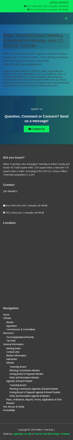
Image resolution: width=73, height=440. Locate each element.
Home (6, 314)
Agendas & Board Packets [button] (19, 381)
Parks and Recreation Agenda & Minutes (29, 395)
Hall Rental (11, 359)
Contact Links (13, 351)
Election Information (16, 355)
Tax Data (10, 340)
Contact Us (36, 129)
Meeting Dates (13, 348)
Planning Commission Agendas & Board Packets (33, 388)
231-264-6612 (10, 191)
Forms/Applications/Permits (20, 337)
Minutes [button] (10, 362)
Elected (9, 322)
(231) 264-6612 (59, 2)
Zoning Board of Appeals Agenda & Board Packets (34, 392)
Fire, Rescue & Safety (13, 406)
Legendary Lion (22, 433)
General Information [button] (13, 344)
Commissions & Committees (20, 329)
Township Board (17, 366)
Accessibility (9, 410)
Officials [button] (7, 318)
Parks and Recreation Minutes (24, 377)
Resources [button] (8, 333)
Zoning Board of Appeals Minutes (26, 373)
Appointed (11, 325)
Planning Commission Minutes (24, 370)
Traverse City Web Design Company (51, 433)
